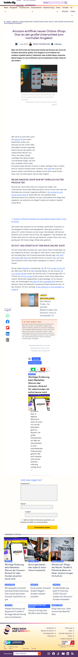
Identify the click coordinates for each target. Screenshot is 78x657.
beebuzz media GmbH (13, 647)
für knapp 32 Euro (56, 268)
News (6, 10)
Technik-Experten (65, 633)
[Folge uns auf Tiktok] (58, 654)
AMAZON (32, 374)
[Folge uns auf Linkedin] (67, 653)
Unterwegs (30, 5)
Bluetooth (26, 268)
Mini (32, 271)
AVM (61, 255)
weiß (49, 169)
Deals (58, 10)
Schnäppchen (35, 363)
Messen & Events (47, 631)
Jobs (70, 631)
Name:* (23, 504)
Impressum (26, 648)
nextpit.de (50, 628)
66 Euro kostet (26, 276)
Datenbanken (36, 10)
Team (70, 636)
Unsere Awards (66, 639)
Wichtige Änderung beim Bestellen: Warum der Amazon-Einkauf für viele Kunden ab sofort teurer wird (38, 384)
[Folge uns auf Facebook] (53, 653)
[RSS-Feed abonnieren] (72, 653)
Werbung (68, 628)
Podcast (51, 636)
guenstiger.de (48, 282)
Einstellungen (70, 646)
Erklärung (63, 647)
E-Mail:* (28, 512)
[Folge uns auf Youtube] (63, 653)
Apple (17, 258)
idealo (35, 282)
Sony (54, 258)
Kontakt (34, 648)
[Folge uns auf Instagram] (48, 653)
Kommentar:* (25, 483)
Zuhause (20, 5)
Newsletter (8, 654)
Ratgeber (13, 8)
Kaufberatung (48, 8)
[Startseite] (9, 2)
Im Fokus (73, 12)
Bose (26, 258)
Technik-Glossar (65, 9)
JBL (42, 268)
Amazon (17, 139)
